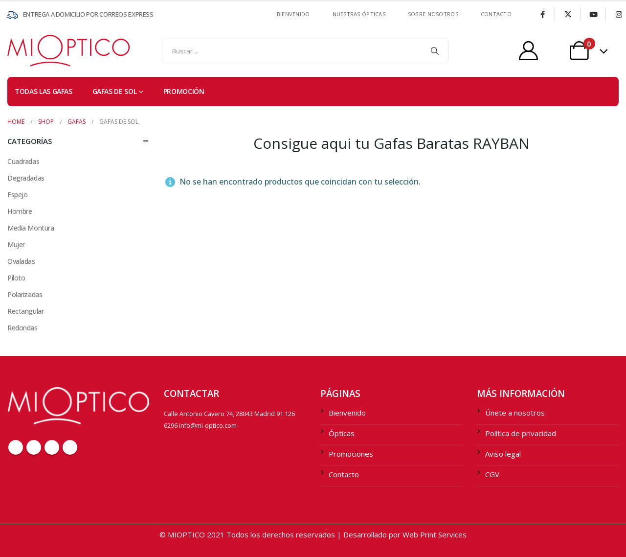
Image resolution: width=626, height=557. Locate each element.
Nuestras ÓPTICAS (359, 14)
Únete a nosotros (515, 413)
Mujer (16, 244)
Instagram (70, 447)
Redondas (22, 327)
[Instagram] (619, 14)
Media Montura (30, 227)
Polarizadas (24, 294)
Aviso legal (503, 454)
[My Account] (528, 50)
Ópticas (342, 433)
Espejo (17, 194)
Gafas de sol (114, 91)
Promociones (351, 454)
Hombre (19, 211)
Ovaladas (21, 261)
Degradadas (26, 178)
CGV (492, 474)
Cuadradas (23, 161)
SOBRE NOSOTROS (433, 14)
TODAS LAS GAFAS (43, 91)
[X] (568, 14)
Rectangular (25, 311)
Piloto (16, 277)
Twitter (33, 447)
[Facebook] (542, 14)
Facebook (15, 447)
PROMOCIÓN (183, 91)
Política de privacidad (520, 433)
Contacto (344, 474)
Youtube (52, 447)
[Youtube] (593, 14)
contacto (496, 14)
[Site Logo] (26, 51)
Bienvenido (293, 14)
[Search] (434, 51)
